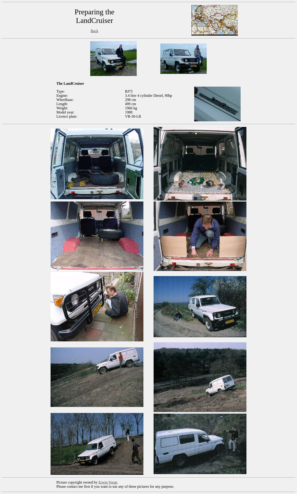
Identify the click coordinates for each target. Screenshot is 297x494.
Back (94, 31)
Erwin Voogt (107, 482)
